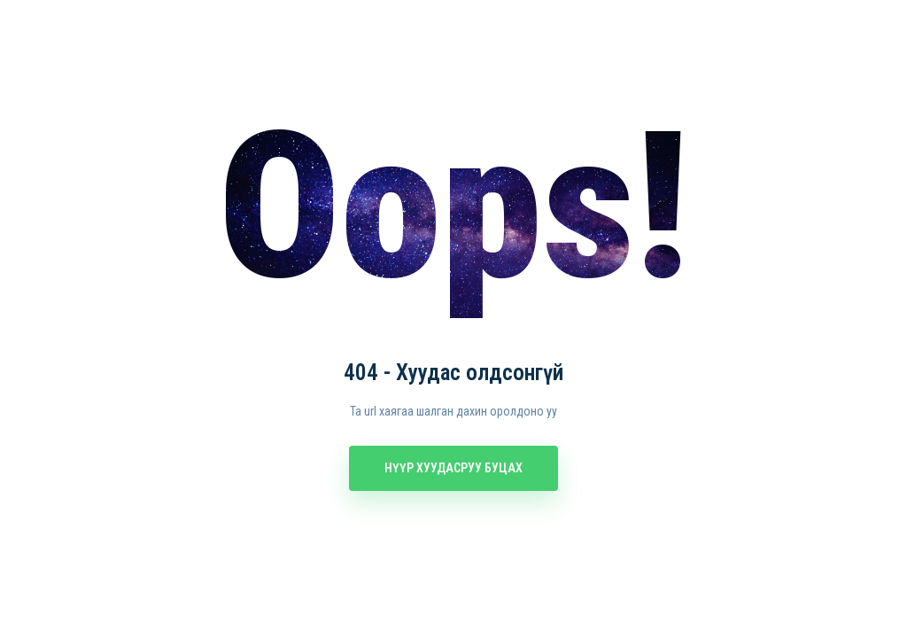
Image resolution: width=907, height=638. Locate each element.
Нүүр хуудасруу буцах (453, 468)
